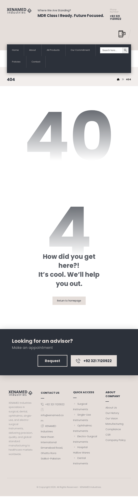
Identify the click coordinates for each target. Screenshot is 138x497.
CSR (108, 435)
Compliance (113, 430)
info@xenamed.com (52, 415)
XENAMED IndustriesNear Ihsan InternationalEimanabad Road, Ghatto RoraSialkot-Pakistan (52, 443)
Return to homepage (69, 302)
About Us (111, 408)
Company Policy (115, 441)
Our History (112, 414)
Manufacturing (114, 425)
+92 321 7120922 (53, 404)
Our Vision (111, 419)
